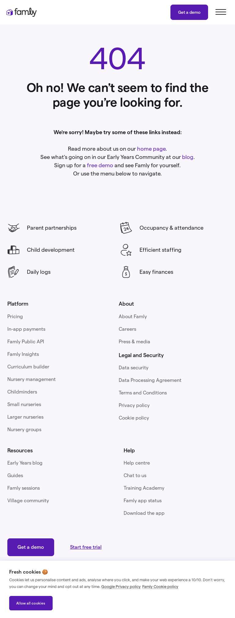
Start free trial (86, 547)
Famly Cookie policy (160, 586)
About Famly (133, 316)
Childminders (22, 391)
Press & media (134, 341)
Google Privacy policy (121, 586)
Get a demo (189, 12)
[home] (21, 12)
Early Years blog (25, 462)
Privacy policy (134, 405)
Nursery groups (24, 429)
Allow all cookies (30, 603)
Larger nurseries (25, 417)
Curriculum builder (28, 366)
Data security (133, 367)
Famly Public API (25, 341)
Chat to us (135, 475)
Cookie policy (134, 417)
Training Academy (144, 488)
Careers (127, 329)
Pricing (15, 316)
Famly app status (143, 500)
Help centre (137, 462)
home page (151, 149)
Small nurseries (24, 404)
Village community (28, 500)
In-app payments (26, 329)
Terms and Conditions (143, 392)
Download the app (144, 513)
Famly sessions (23, 488)
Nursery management (31, 379)
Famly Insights (23, 354)
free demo (100, 165)
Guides (15, 475)
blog (187, 157)
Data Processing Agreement (150, 380)
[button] (220, 12)
